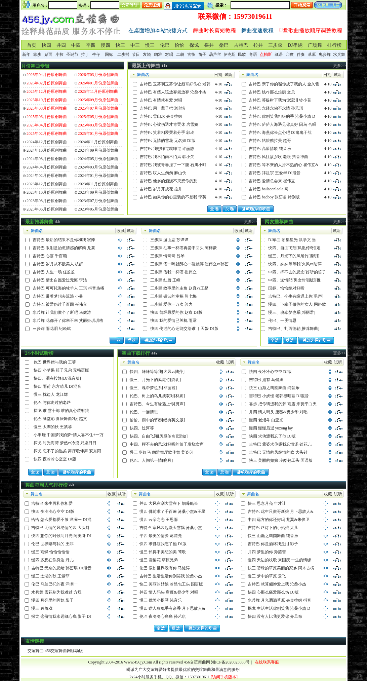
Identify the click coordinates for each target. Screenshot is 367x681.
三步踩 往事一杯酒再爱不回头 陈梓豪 (183, 247)
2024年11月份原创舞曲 (98, 142)
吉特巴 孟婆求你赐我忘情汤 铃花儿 (280, 444)
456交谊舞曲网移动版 (64, 650)
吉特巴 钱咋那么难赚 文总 (272, 92)
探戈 (194, 45)
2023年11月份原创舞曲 (98, 184)
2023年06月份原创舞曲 (47, 209)
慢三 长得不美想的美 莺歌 (162, 552)
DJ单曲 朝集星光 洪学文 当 (292, 239)
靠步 (37, 54)
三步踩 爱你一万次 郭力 (171, 304)
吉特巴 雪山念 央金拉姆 (161, 116)
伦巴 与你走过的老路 (52, 402)
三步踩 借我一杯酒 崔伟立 (173, 272)
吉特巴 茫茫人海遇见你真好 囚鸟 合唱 (282, 124)
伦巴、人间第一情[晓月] (151, 460)
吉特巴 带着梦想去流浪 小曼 (58, 296)
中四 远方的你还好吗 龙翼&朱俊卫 (278, 519)
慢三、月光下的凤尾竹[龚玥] (293, 256)
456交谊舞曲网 (197, 662)
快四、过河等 (142, 428)
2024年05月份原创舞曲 (98, 158)
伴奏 (301, 54)
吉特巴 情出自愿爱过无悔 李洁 (60, 280)
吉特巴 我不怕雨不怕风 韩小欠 (167, 156)
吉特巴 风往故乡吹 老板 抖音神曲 (278, 156)
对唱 (169, 54)
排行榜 (334, 45)
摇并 (209, 45)
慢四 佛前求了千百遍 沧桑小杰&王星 (172, 511)
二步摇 (123, 54)
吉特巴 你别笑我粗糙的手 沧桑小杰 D (282, 116)
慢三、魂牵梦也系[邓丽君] (291, 312)
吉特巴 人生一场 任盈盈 (54, 272)
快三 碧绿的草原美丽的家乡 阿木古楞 (281, 568)
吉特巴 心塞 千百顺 (50, 256)
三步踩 (275, 45)
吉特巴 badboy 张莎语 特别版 (274, 197)
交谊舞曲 (36, 650)
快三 (120, 45)
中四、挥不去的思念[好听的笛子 (297, 272)
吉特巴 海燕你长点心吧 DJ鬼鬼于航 (280, 132)
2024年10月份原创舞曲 (47, 150)
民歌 (242, 54)
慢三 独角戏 (41, 608)
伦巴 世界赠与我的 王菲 (55, 362)
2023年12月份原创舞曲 (47, 184)
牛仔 (96, 54)
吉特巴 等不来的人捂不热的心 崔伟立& (283, 164)
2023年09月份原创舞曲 (98, 192)
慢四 (105, 45)
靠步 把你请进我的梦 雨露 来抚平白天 (283, 404)
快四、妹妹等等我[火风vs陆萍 (295, 264)
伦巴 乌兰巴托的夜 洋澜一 (54, 584)
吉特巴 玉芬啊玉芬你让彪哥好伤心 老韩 (175, 84)
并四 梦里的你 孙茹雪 (267, 552)
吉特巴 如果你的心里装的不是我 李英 (173, 197)
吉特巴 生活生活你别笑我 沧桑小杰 (170, 576)
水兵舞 (339, 54)
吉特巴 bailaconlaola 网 (268, 189)
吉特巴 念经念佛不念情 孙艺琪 (276, 108)
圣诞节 (72, 54)
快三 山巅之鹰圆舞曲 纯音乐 (274, 387)
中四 (76, 45)
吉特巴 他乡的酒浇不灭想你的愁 (168, 181)
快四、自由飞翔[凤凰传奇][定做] (159, 436)
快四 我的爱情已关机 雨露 (173, 320)
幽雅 (158, 54)
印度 (290, 54)
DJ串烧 (295, 45)
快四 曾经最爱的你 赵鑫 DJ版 (176, 312)
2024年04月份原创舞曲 (47, 167)
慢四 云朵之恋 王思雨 (158, 519)
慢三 (150, 45)
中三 (135, 45)
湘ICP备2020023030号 (230, 662)
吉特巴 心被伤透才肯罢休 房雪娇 (169, 124)
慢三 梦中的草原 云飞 (267, 576)
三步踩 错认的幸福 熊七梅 (173, 296)
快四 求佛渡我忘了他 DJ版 (272, 436)
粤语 (253, 54)
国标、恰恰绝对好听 (286, 288)
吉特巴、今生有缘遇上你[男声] (295, 296)
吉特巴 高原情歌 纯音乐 (270, 148)
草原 (312, 54)
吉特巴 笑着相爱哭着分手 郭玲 (167, 132)
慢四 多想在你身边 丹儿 (52, 560)
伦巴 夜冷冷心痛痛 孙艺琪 (162, 616)
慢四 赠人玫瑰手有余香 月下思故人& (172, 608)
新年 (26, 54)
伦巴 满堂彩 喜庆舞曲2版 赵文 (60, 418)
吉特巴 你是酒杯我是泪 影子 (273, 543)
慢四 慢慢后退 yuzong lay (271, 428)
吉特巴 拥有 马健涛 (266, 379)
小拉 (59, 54)
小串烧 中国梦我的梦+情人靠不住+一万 (69, 434)
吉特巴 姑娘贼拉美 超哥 (270, 140)
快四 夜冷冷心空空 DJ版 (55, 459)
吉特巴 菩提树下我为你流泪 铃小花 (280, 100)
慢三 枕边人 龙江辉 (51, 394)
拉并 (258, 45)
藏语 (279, 54)
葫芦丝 (215, 54)
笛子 (202, 54)
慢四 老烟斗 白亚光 (266, 420)
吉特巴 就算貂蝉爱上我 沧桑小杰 (277, 584)
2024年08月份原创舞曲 (47, 158)
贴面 (48, 54)
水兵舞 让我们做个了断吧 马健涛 (62, 312)
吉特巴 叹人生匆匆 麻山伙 (163, 173)
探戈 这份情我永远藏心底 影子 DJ (61, 616)
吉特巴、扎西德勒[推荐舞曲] (293, 328)
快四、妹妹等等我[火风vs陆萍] (157, 371)
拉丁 (85, 54)
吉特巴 (241, 45)
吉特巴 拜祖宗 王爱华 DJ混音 (274, 173)
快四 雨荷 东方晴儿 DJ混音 (57, 386)
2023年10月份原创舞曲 (47, 192)
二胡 (180, 54)
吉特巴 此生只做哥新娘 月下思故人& (280, 511)
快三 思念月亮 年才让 (267, 503)
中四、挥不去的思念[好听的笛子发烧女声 (167, 444)
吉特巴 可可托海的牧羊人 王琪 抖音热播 (68, 288)
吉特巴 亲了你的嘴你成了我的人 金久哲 (284, 84)
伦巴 (164, 45)
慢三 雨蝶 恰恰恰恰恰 (50, 552)
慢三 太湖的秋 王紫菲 (53, 426)
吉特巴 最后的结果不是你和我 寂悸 (64, 239)
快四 (46, 45)
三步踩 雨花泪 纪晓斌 (52, 328)
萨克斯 (229, 54)
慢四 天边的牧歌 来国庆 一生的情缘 (279, 560)
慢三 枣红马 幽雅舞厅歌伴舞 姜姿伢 (161, 452)
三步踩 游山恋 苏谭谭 (169, 239)
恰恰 (179, 45)
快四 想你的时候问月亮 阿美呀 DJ (61, 535)
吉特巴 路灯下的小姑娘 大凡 (273, 527)
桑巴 (224, 45)
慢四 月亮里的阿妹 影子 (52, 600)
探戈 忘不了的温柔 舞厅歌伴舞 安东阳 (67, 451)
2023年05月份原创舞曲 (98, 209)
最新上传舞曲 (146, 65)
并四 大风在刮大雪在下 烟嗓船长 (168, 503)
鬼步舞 (325, 54)
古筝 (191, 54)
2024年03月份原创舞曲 (98, 167)
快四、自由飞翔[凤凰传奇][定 (294, 247)
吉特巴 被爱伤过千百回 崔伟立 (60, 304)
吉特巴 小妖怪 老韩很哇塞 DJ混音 (279, 395)
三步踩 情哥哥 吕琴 (167, 256)
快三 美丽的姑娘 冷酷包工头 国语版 (281, 460)
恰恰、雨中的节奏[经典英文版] (157, 420)
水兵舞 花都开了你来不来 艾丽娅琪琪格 (68, 320)
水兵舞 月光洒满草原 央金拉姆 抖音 (279, 600)
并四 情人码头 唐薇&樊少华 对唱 (278, 412)
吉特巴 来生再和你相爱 (52, 503)
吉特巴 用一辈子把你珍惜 (162, 108)
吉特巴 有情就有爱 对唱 (161, 100)
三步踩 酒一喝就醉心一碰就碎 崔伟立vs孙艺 (189, 264)
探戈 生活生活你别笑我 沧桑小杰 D (279, 608)
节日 (136, 54)
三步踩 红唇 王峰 (165, 280)
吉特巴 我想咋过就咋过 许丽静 (167, 148)
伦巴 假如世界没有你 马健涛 (164, 568)
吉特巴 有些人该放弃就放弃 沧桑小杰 (173, 92)
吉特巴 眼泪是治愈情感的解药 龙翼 (64, 247)
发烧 (147, 54)
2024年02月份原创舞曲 (47, 175)
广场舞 (315, 45)
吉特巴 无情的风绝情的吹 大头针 (278, 452)
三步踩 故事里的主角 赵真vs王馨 (179, 288)
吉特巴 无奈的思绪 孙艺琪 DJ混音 (61, 568)
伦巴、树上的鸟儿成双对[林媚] (157, 395)
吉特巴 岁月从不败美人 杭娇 (58, 264)
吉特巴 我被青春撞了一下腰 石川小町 (173, 164)
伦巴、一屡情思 (282, 320)
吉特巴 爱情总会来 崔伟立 (272, 181)
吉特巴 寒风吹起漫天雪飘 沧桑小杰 (170, 527)
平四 (90, 45)
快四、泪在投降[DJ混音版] (57, 378)
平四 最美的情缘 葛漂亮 (160, 535)
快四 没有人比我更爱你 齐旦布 (275, 616)
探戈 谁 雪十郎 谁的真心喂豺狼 (61, 410)
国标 (109, 54)
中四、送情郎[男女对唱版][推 (294, 280)
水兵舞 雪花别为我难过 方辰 (56, 592)
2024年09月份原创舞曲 (98, 150)
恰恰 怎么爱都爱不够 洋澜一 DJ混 (61, 519)
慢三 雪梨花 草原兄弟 (158, 560)
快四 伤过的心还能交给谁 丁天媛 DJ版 (184, 328)
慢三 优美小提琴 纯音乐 (160, 600)
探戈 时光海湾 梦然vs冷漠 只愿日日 (65, 443)
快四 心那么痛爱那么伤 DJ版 (273, 592)
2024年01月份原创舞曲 (98, 175)
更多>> (339, 65)
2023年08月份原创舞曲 (47, 200)
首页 (31, 45)
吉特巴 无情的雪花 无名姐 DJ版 (168, 140)
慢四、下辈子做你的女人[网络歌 (297, 304)
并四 (61, 45)
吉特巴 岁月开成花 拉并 (161, 189)
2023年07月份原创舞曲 (98, 200)
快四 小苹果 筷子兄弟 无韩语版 (61, 370)
